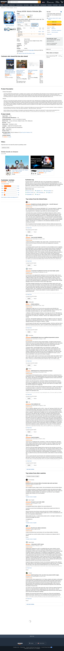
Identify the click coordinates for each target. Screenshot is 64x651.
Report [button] (35, 231)
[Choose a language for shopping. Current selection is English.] (31, 643)
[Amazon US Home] (20, 643)
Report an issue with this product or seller (26, 53)
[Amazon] (3, 2)
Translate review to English (31, 496)
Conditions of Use (16, 647)
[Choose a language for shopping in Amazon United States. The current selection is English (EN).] (43, 2)
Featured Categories (9, 7)
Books (31, 5)
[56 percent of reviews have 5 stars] (10, 186)
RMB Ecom (53, 28)
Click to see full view (10, 25)
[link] (10, 72)
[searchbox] (24, 2)
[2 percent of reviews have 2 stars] (10, 192)
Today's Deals (36, 5)
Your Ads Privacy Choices (45, 647)
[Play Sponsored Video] (17, 162)
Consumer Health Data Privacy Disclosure (33, 647)
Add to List (48, 49)
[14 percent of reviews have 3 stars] (10, 190)
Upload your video (5, 147)
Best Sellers (26, 5)
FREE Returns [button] (20, 22)
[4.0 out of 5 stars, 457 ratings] (31, 73)
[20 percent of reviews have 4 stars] (10, 188)
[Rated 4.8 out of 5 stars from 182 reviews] (20, 173)
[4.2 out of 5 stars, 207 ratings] (8, 75)
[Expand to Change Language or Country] (35, 643)
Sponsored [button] (3, 153)
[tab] (29, 190)
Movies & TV (3, 7)
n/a (17, 15)
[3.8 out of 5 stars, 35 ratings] (43, 74)
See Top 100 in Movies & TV (26, 132)
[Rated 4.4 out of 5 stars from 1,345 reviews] (45, 173)
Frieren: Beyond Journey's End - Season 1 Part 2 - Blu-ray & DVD (20, 171)
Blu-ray (15, 7)
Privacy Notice (22, 647)
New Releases (43, 5)
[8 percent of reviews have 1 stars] (10, 194)
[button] (2, 5)
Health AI (6, 5)
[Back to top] (32, 637)
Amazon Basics (19, 5)
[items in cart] (62, 2)
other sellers (31, 50)
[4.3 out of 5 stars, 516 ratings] (19, 75)
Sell (60, 5)
